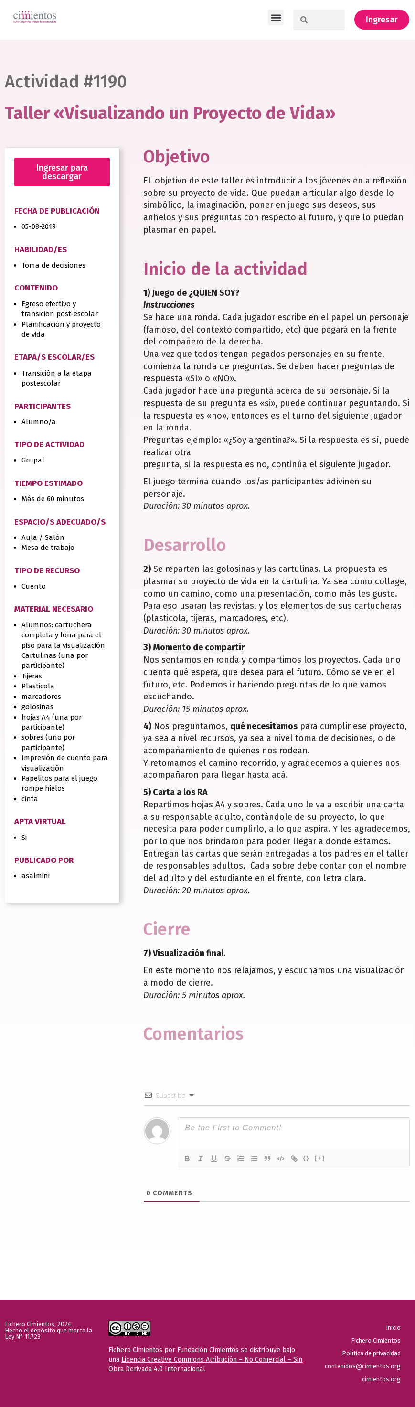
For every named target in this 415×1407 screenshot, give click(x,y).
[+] (320, 1157)
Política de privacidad (371, 1353)
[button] (276, 17)
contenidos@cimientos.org (363, 1366)
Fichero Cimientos (376, 1340)
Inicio (393, 1327)
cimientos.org (381, 1379)
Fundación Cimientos (208, 1350)
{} (306, 1157)
